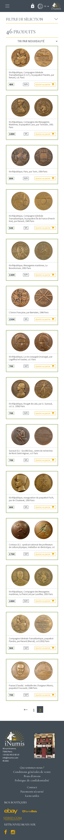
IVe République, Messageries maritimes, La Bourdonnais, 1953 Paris (28, 266)
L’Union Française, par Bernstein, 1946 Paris (28, 312)
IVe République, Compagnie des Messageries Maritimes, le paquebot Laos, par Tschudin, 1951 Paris (31, 125)
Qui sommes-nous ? (32, 767)
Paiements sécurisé (32, 791)
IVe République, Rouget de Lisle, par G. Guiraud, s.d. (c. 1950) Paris (31, 405)
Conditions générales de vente (32, 772)
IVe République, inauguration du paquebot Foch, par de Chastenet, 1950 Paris (31, 498)
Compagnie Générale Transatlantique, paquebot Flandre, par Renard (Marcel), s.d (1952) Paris (31, 639)
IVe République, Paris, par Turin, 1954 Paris (28, 171)
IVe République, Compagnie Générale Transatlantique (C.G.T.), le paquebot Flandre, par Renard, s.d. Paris (31, 75)
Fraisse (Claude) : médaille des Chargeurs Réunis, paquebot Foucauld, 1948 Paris (31, 686)
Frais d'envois (32, 776)
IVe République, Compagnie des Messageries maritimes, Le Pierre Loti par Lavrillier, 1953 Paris (31, 593)
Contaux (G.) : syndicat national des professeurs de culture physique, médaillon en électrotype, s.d (31, 545)
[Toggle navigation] (7, 6)
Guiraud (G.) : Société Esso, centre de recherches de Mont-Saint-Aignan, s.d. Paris (31, 452)
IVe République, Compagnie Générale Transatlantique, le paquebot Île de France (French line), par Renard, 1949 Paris (32, 218)
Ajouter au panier (44, 84)
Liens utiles (32, 796)
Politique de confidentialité (32, 780)
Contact (32, 787)
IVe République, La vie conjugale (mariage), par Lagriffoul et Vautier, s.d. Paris (30, 358)
